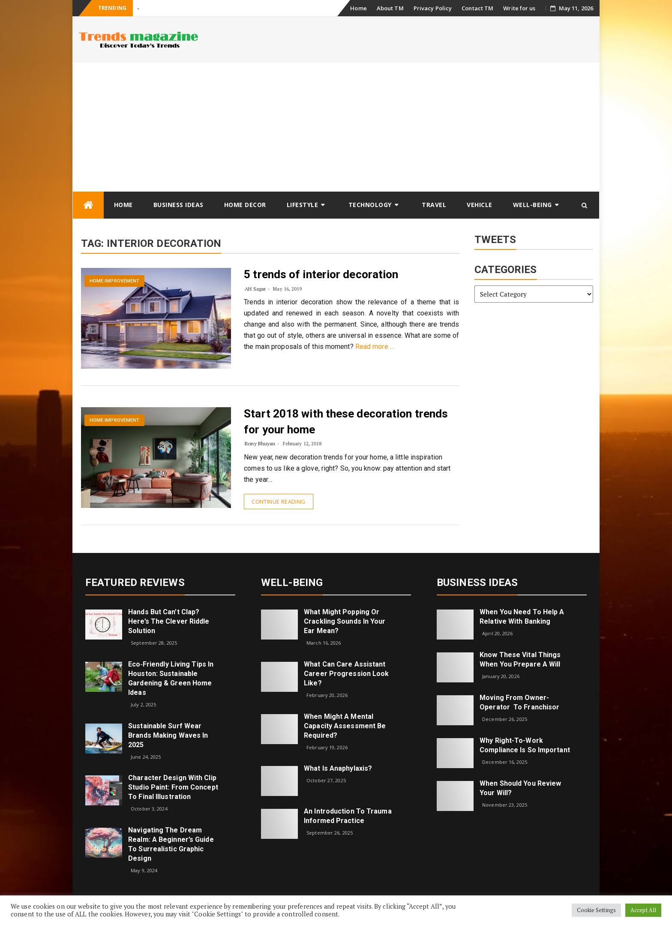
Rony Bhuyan (260, 443)
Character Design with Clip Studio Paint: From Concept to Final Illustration (173, 787)
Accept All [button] (643, 910)
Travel (434, 205)
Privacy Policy (433, 8)
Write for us (519, 8)
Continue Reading (278, 501)
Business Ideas (178, 205)
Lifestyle (302, 205)
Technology (370, 205)
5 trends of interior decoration (321, 274)
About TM (390, 8)
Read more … (374, 346)
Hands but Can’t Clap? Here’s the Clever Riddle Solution (168, 621)
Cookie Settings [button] (596, 910)
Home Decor (245, 205)
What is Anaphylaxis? (338, 768)
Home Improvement (115, 281)
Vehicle (479, 205)
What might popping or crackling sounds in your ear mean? (344, 621)
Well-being (532, 205)
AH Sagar (255, 288)
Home (358, 8)
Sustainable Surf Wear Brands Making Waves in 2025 (168, 735)
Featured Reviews (135, 583)
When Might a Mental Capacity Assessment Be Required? (345, 725)
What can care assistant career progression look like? (346, 673)
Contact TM (477, 8)
